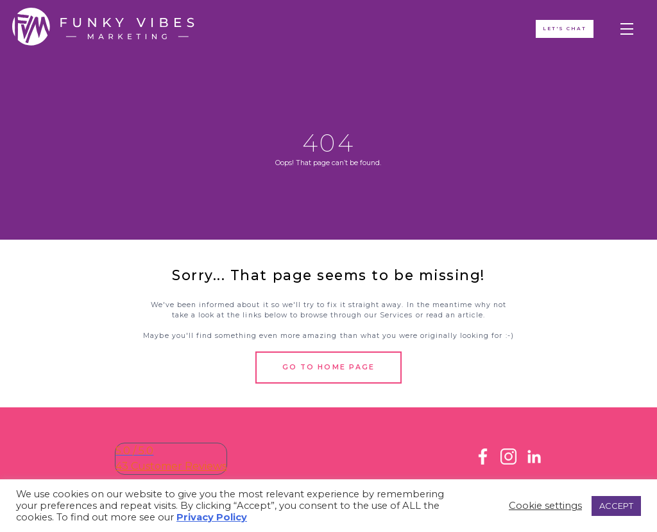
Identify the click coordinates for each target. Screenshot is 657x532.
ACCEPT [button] (616, 506)
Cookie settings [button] (545, 505)
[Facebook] (483, 461)
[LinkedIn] (534, 461)
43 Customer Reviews (170, 466)
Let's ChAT (564, 29)
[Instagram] (508, 461)
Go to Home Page (328, 367)
